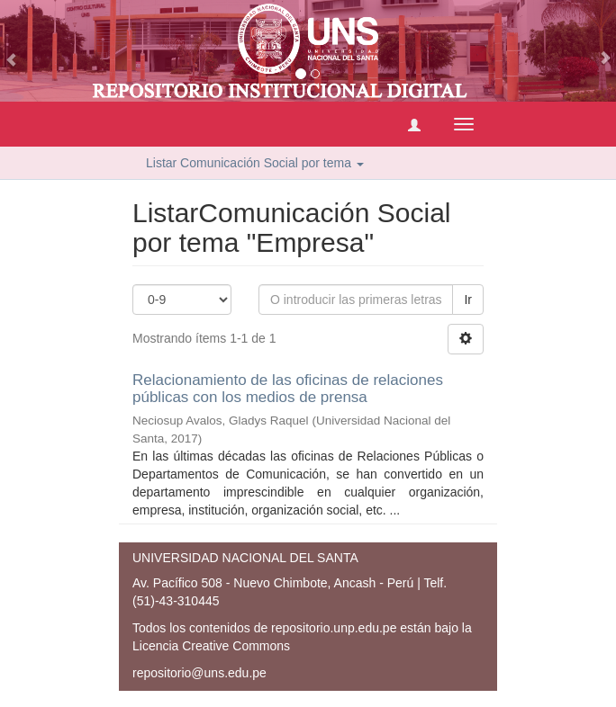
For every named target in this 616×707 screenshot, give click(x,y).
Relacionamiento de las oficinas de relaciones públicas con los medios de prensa (287, 388)
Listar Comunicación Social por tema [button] (255, 163)
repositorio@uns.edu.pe (199, 673)
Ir (468, 299)
